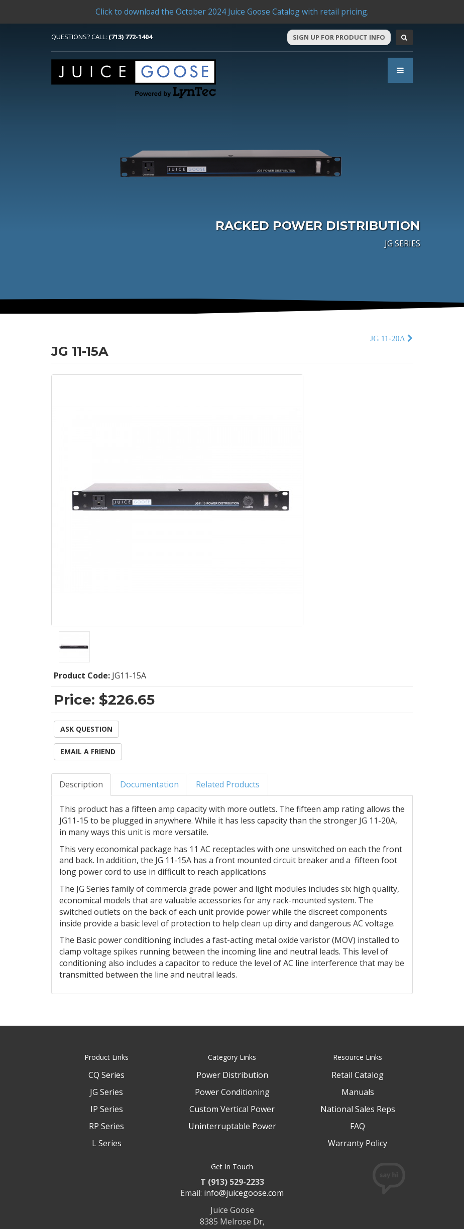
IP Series (106, 1109)
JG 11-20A (388, 338)
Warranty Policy (357, 1143)
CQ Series (106, 1074)
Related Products (228, 784)
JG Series (106, 1092)
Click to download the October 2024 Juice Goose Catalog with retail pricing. (232, 11)
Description (81, 784)
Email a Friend (87, 751)
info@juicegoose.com (244, 1192)
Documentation (149, 784)
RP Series (106, 1126)
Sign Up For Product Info (339, 37)
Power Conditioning (232, 1092)
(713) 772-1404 (130, 36)
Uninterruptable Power (232, 1126)
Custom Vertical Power (232, 1109)
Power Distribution (232, 1074)
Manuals (357, 1092)
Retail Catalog (357, 1074)
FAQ (357, 1126)
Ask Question (86, 729)
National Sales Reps (357, 1109)
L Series (107, 1143)
